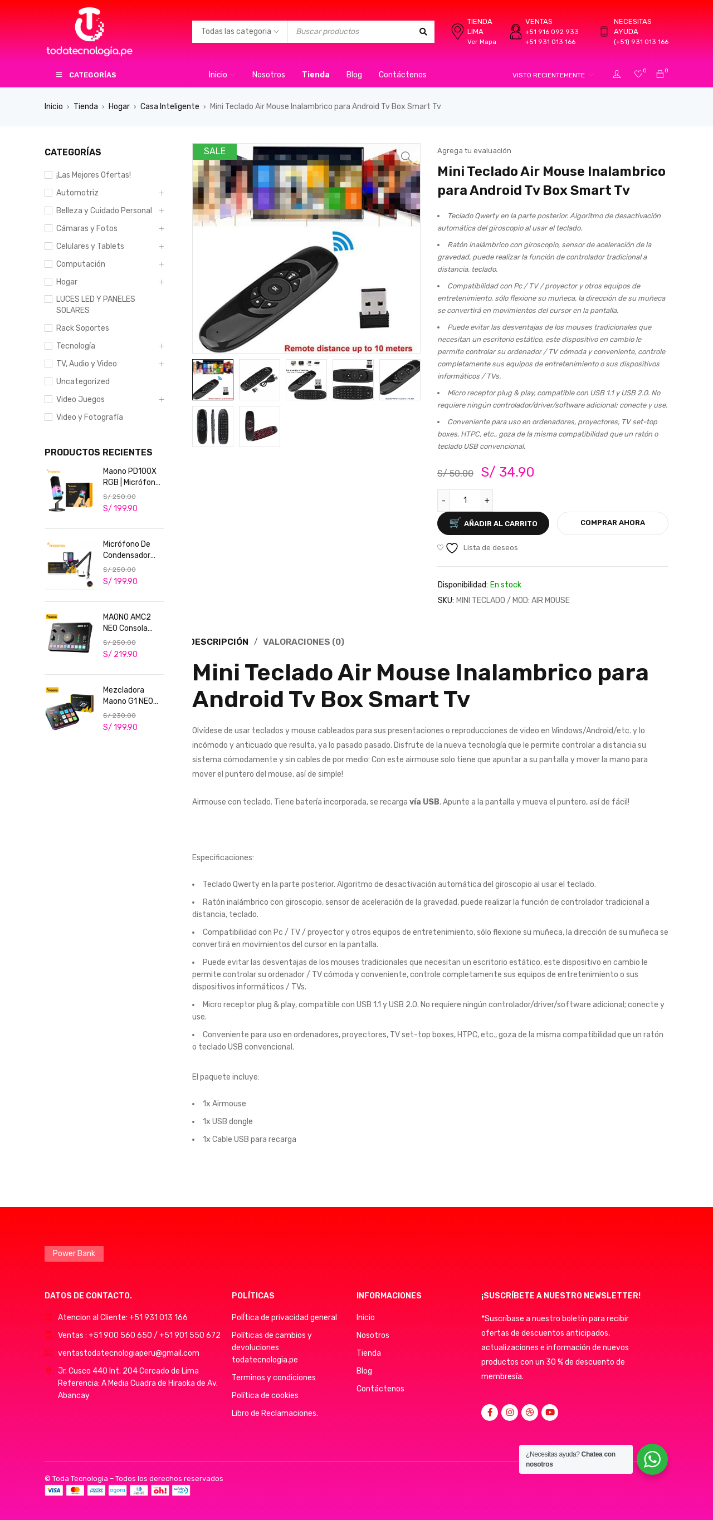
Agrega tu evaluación (474, 150)
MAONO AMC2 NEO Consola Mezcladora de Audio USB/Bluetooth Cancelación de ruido (131, 623)
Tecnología (75, 346)
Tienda (86, 106)
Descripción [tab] (219, 641)
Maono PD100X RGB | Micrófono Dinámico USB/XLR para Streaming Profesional (131, 477)
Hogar (119, 106)
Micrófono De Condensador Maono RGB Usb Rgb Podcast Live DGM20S (131, 550)
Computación (80, 264)
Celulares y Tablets (90, 246)
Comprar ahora (612, 522)
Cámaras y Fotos (87, 228)
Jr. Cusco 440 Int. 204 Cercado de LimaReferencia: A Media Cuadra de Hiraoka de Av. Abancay (138, 1382)
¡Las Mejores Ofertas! (93, 175)
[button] (406, 157)
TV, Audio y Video (86, 364)
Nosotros (372, 1334)
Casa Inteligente (169, 106)
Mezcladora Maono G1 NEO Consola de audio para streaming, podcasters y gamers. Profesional (133, 696)
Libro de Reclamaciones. (275, 1412)
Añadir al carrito (501, 523)
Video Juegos (80, 399)
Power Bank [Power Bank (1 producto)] (74, 1252)
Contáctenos (380, 1387)
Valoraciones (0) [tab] (305, 641)
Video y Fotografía (89, 417)
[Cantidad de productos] (465, 500)
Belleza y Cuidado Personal (104, 210)
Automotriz (77, 193)
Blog (364, 1370)
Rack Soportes (82, 328)
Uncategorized (83, 381)
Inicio (54, 106)
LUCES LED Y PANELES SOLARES (95, 305)
